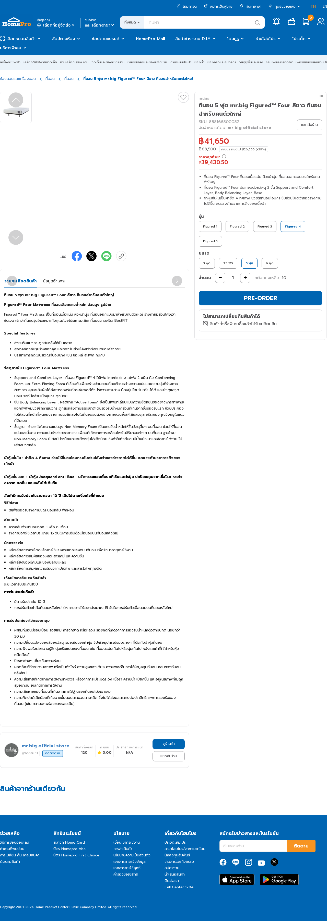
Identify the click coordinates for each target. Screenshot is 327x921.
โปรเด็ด (299, 39)
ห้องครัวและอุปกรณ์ (221, 62)
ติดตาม (301, 846)
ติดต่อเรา (172, 880)
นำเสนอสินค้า (175, 874)
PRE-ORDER (260, 298)
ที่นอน (50, 78)
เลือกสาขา (100, 25)
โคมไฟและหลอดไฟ (279, 62)
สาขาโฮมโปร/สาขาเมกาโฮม (185, 849)
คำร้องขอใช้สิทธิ (125, 874)
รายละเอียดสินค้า (20, 281)
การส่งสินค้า (122, 849)
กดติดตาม (52, 753)
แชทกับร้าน (168, 756)
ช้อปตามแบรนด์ (105, 39)
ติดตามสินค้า (10, 861)
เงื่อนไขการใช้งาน (126, 842)
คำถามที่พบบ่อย (12, 849)
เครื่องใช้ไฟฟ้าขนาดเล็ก (40, 62)
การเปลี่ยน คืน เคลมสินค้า (19, 855)
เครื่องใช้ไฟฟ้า (10, 62)
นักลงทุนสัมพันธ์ (177, 855)
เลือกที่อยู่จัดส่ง (56, 25)
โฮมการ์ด (187, 6)
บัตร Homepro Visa (69, 849)
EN (325, 6)
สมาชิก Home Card (69, 842)
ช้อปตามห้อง (63, 39)
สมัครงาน (172, 868)
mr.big (204, 98)
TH (313, 6)
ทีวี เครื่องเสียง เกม (74, 62)
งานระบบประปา (180, 62)
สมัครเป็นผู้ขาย (218, 6)
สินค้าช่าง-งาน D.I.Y (193, 39)
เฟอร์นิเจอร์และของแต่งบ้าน (147, 62)
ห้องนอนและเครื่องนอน (18, 78)
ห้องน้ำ (199, 62)
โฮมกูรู (233, 39)
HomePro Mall (150, 39)
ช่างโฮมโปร (265, 39)
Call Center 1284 (179, 887)
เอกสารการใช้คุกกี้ (127, 868)
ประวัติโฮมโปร (175, 842)
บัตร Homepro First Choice (76, 855)
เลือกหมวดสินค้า (21, 39)
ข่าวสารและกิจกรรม (179, 861)
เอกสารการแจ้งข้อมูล (129, 861)
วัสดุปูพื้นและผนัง (251, 62)
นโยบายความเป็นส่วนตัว (131, 855)
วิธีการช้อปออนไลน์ (14, 842)
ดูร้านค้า (169, 743)
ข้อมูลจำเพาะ (54, 281)
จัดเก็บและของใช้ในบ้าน (107, 62)
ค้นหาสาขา (250, 6)
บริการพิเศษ (10, 48)
